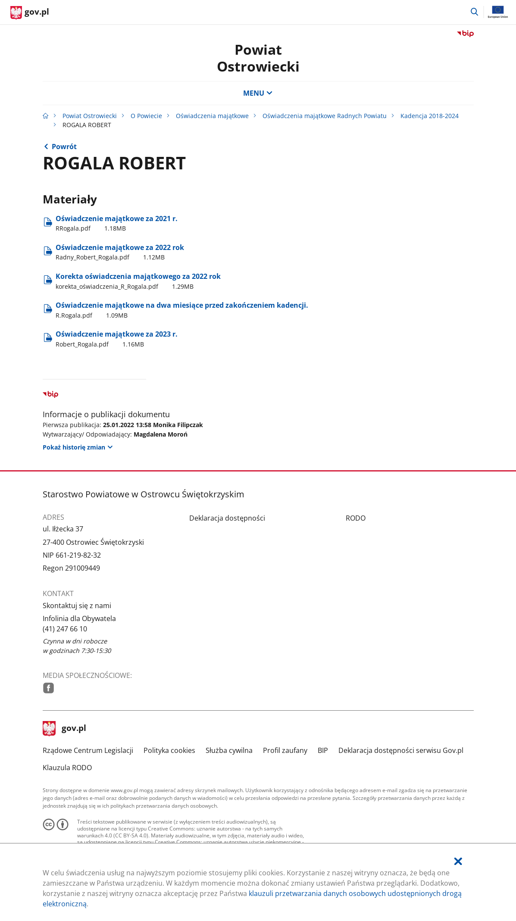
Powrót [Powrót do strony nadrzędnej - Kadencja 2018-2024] (64, 146)
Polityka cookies (169, 750)
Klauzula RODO (67, 767)
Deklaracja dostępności (227, 518)
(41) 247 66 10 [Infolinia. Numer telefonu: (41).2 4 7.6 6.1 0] (65, 629)
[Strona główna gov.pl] (29, 13)
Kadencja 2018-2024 (429, 116)
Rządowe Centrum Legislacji (88, 750)
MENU (257, 93)
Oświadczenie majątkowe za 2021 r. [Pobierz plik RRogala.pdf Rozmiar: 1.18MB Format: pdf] (117, 223)
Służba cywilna (229, 750)
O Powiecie (146, 116)
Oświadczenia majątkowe (212, 116)
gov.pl (65, 729)
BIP (323, 750)
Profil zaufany (285, 750)
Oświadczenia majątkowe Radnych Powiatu (325, 116)
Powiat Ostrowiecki (258, 57)
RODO (356, 518)
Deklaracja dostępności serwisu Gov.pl (400, 750)
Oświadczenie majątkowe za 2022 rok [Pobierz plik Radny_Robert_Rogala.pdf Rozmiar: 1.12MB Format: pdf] (120, 252)
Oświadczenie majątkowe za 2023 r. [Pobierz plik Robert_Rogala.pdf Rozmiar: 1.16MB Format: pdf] (117, 338)
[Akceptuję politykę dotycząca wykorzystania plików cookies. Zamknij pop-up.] (458, 861)
